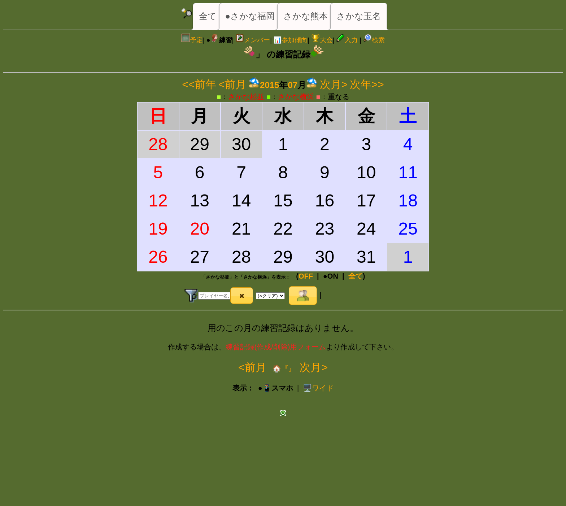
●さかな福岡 (250, 16)
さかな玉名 (358, 16)
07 (292, 85)
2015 (269, 85)
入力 (347, 40)
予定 (192, 40)
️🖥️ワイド (318, 388)
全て (208, 16)
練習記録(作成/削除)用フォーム (276, 347)
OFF (306, 276)
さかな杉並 (246, 97)
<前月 (232, 84)
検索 (374, 40)
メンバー (252, 40)
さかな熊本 (305, 16)
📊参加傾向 (291, 40)
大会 (322, 40)
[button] (241, 295)
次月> (334, 84)
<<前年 (199, 84)
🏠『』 (283, 368)
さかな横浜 (296, 97)
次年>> (367, 84)
